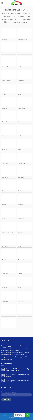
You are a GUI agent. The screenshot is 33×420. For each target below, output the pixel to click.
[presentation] (14, 406)
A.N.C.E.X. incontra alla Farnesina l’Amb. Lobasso (18, 375)
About (5, 415)
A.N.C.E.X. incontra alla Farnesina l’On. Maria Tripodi (17, 381)
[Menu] (2, 3)
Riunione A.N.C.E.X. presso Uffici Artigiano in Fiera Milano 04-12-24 (19, 369)
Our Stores (11, 415)
